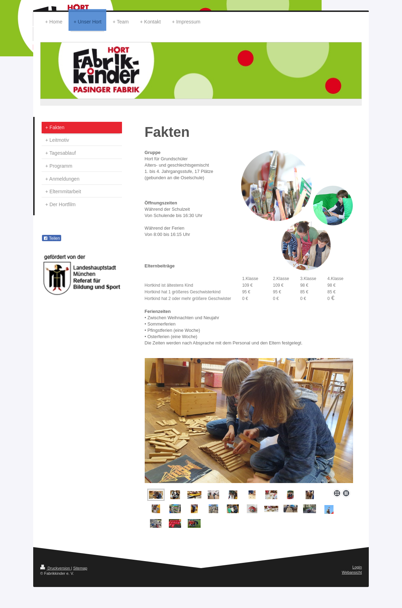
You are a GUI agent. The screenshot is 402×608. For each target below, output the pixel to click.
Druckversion (55, 568)
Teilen (51, 238)
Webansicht (352, 572)
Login (357, 567)
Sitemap (80, 568)
